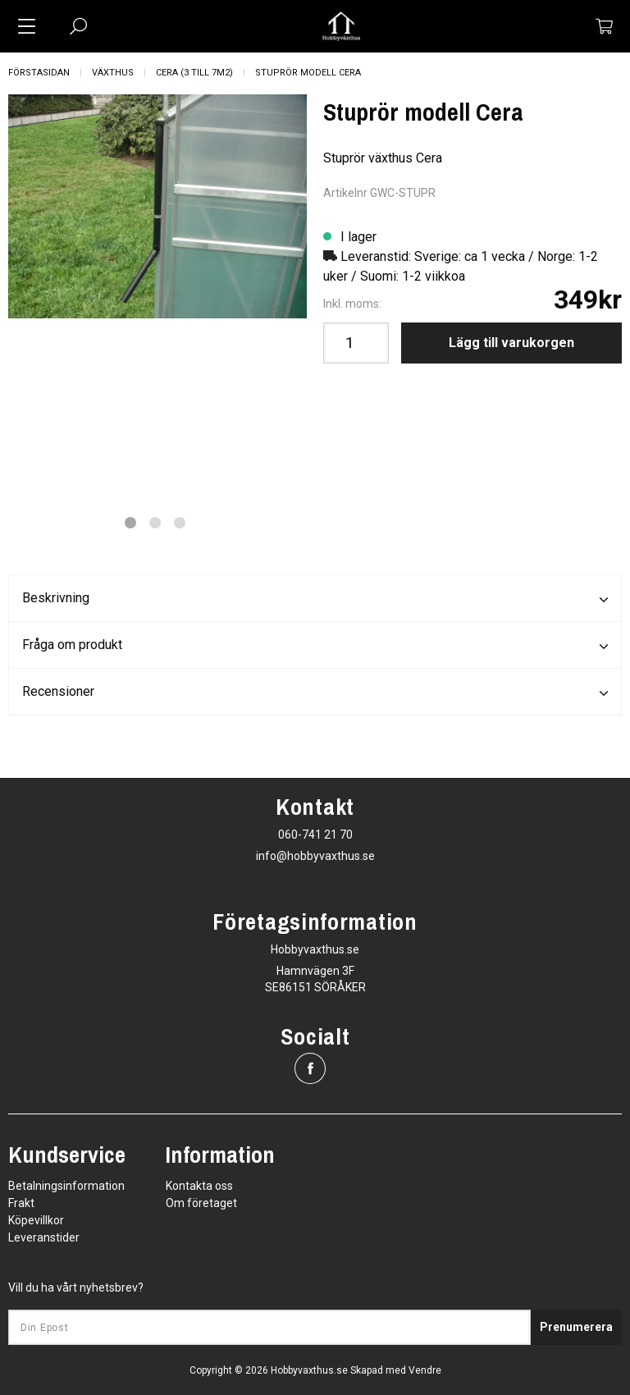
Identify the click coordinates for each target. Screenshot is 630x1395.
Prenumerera (576, 1326)
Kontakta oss (199, 1185)
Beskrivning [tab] (315, 599)
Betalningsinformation (66, 1185)
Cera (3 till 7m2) (194, 72)
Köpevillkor (36, 1220)
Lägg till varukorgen (511, 342)
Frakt (21, 1203)
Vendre (425, 1370)
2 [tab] (155, 522)
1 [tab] (130, 522)
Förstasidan (39, 72)
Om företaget (201, 1203)
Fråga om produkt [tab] (315, 646)
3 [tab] (179, 522)
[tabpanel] (157, 206)
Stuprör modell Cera (308, 72)
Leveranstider (44, 1237)
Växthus (113, 72)
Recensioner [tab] (315, 693)
